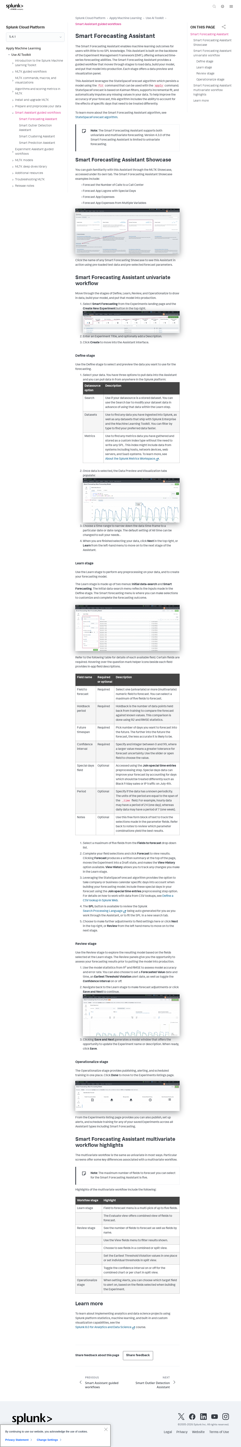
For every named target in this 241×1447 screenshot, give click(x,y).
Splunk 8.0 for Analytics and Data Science (103, 1327)
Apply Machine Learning (125, 18)
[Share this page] (223, 26)
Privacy (182, 1432)
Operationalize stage (210, 79)
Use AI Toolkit (155, 18)
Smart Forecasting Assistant (209, 34)
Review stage (205, 73)
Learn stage (204, 67)
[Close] (106, 1430)
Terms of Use (219, 1432)
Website (198, 1432)
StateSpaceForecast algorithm (96, 117)
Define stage (204, 61)
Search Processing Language (103, 911)
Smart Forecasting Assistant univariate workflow (212, 53)
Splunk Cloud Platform (90, 18)
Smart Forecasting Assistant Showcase (212, 43)
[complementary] (223, 26)
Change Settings (47, 1440)
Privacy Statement (17, 1440)
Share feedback (138, 1355)
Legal (168, 1432)
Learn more (201, 101)
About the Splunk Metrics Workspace (130, 459)
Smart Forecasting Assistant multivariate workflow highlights (212, 90)
